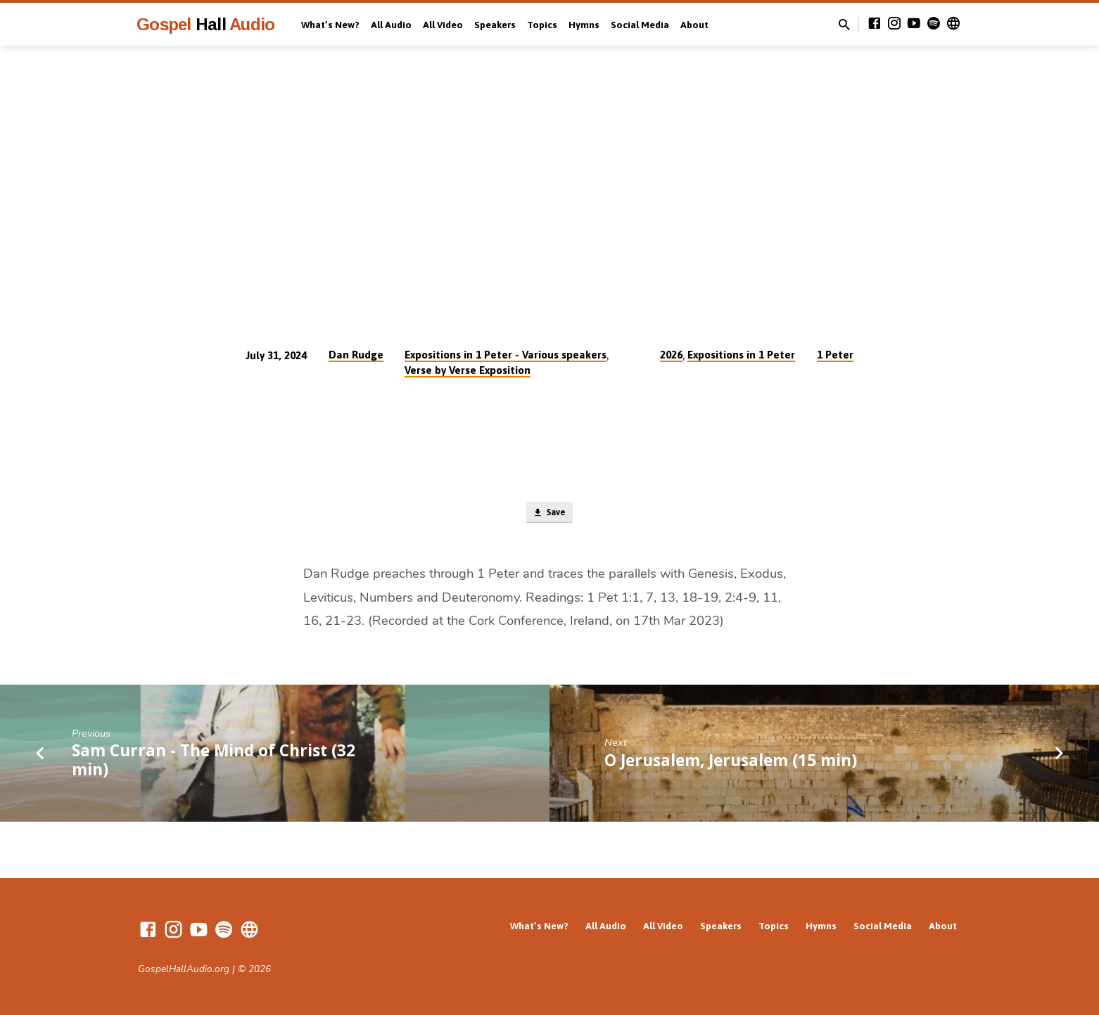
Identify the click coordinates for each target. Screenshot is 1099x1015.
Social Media (640, 24)
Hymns (583, 24)
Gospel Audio (205, 24)
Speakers (495, 24)
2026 (671, 355)
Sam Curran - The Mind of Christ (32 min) (213, 763)
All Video (443, 24)
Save (549, 515)
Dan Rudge (356, 355)
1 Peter (835, 355)
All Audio (391, 24)
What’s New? (330, 24)
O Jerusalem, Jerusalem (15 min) (730, 763)
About (694, 24)
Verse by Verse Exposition (468, 370)
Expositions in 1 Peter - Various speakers (505, 355)
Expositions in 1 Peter (741, 355)
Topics (542, 24)
